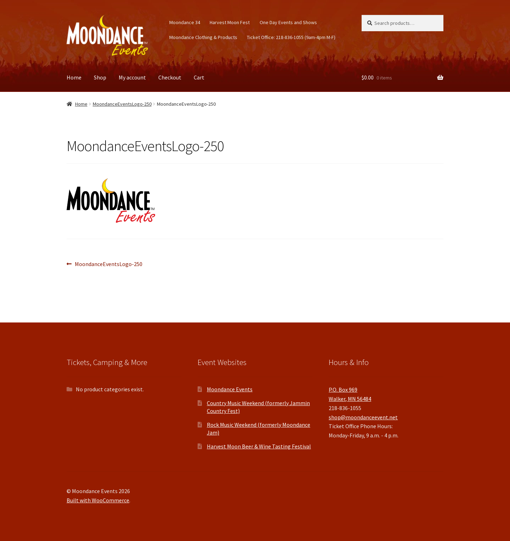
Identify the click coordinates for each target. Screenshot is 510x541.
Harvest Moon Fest (230, 22)
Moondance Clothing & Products (203, 37)
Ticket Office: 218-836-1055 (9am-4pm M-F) (291, 37)
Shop (100, 77)
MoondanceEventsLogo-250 (122, 104)
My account (132, 77)
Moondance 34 (184, 22)
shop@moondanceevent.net (363, 417)
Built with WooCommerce (98, 500)
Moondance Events (230, 389)
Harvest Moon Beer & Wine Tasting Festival (259, 446)
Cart (199, 77)
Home (74, 77)
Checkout (169, 77)
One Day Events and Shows (288, 22)
